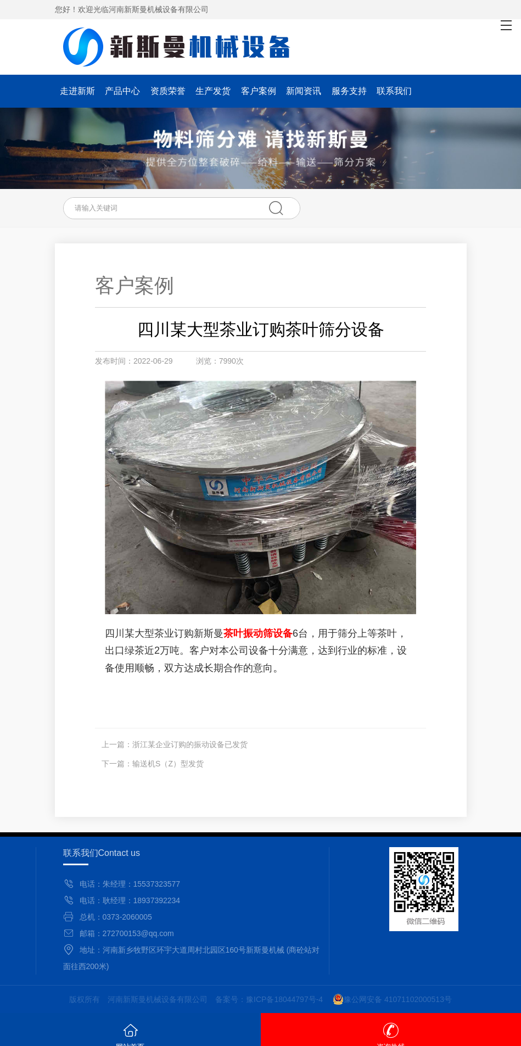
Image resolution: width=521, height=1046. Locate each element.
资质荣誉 (168, 91)
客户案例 (258, 91)
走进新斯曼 (77, 94)
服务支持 (349, 91)
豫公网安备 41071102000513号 (392, 999)
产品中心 (122, 91)
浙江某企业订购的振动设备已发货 (190, 744)
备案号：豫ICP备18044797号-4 (269, 999)
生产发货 (213, 91)
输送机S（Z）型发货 (168, 763)
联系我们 (394, 91)
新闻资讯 (303, 91)
